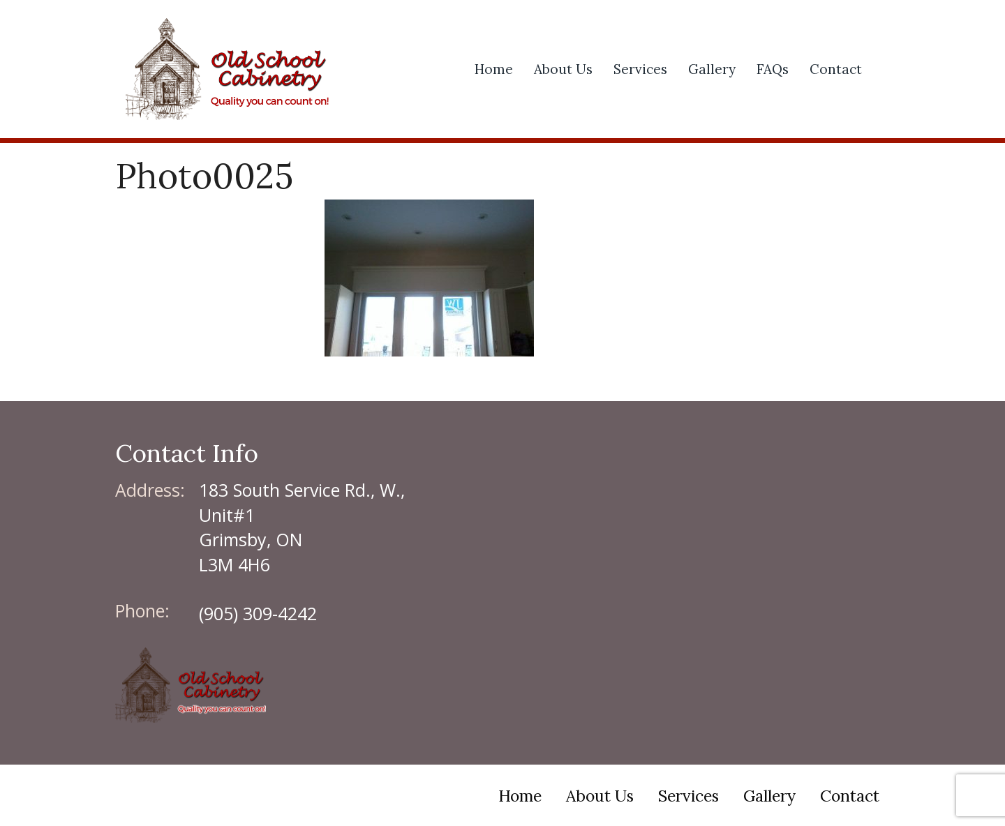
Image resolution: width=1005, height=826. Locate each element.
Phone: (142, 610)
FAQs (773, 69)
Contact (836, 69)
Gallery (712, 69)
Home (494, 69)
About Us (563, 69)
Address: (150, 490)
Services (640, 69)
